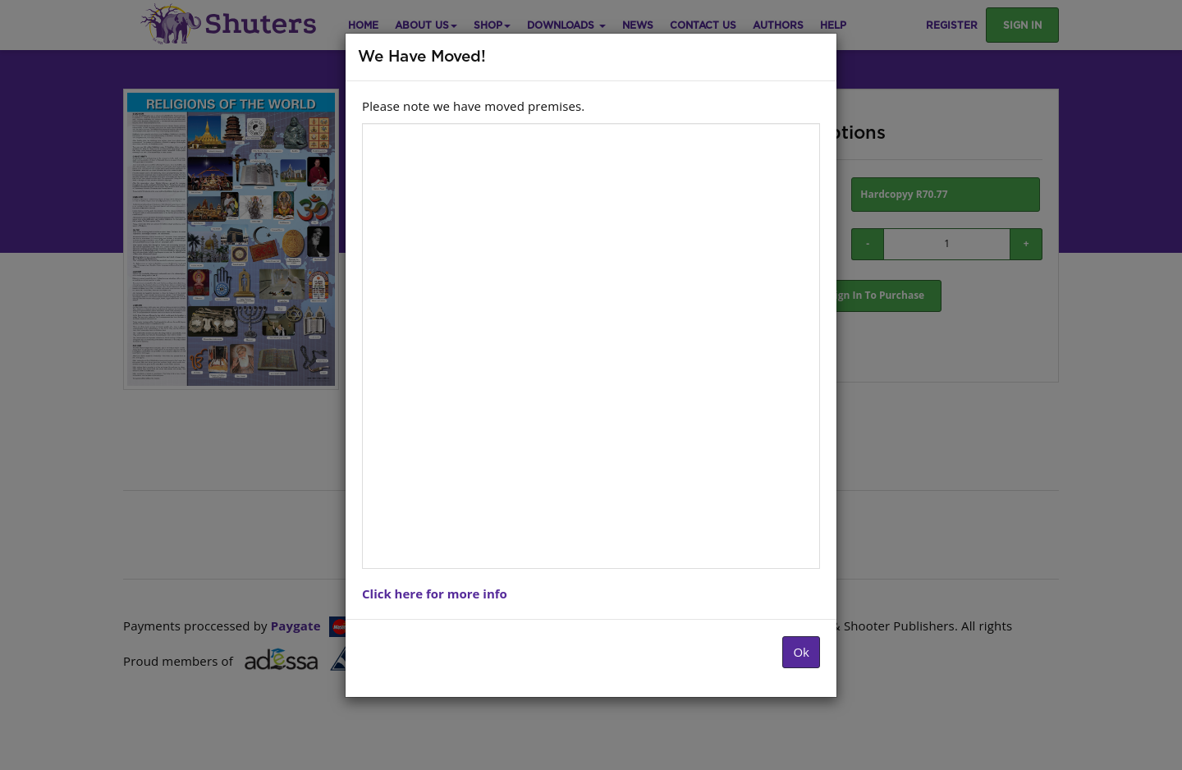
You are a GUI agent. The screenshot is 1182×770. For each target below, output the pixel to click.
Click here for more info (434, 593)
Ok (801, 652)
